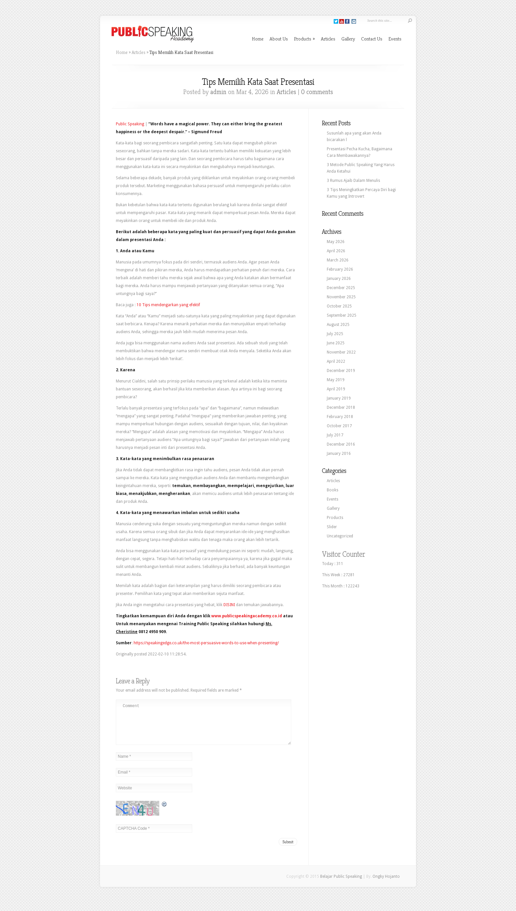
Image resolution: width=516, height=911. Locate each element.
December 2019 (341, 370)
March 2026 (337, 260)
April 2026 (336, 251)
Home (258, 39)
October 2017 (339, 426)
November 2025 (341, 297)
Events (394, 39)
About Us (279, 39)
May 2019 (336, 380)
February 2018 (340, 416)
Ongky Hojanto (386, 884)
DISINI (229, 605)
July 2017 (335, 435)
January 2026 (339, 278)
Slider (332, 527)
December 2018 (341, 407)
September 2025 (341, 315)
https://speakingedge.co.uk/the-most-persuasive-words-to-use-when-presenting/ (206, 643)
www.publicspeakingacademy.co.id (246, 616)
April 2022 (336, 361)
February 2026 (340, 269)
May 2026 (336, 241)
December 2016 (341, 444)
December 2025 (341, 287)
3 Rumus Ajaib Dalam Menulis (353, 180)
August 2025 (338, 324)
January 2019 (339, 398)
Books (332, 490)
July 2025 (335, 334)
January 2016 (339, 453)
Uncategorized (340, 536)
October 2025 (339, 306)
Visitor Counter (343, 554)
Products (304, 39)
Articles (328, 39)
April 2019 (336, 389)
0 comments (317, 92)
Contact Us (371, 39)
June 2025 (336, 343)
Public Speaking (130, 124)
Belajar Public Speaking (341, 884)
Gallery (348, 39)
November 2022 (341, 352)
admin (218, 92)
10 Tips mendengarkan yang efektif (168, 305)
